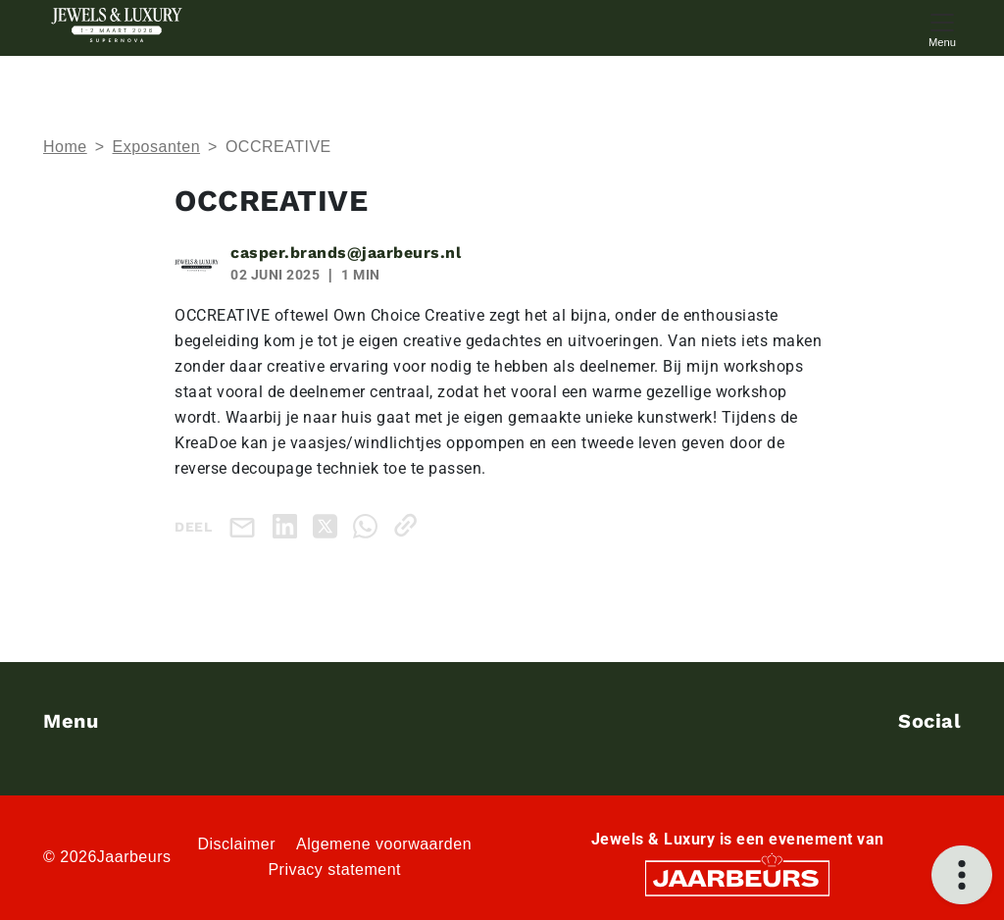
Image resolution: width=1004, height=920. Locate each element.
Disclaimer (236, 844)
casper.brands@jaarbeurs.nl (345, 252)
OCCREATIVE (278, 146)
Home (65, 146)
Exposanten (157, 146)
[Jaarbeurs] (737, 877)
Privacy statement (334, 869)
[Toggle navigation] (942, 28)
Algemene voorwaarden (384, 844)
